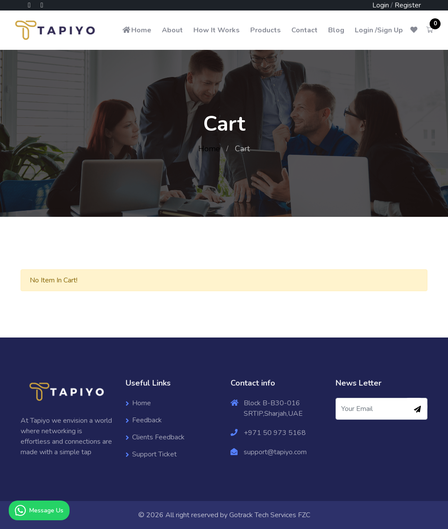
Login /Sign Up (379, 30)
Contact (304, 30)
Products (265, 30)
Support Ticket (154, 454)
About (172, 30)
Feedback (147, 420)
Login (380, 5)
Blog (336, 30)
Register (408, 5)
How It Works (216, 30)
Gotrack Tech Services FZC (269, 515)
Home (136, 30)
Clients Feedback (158, 437)
